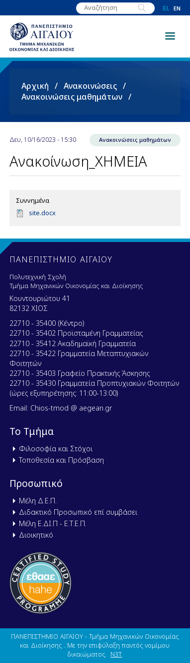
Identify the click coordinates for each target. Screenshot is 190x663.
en (177, 8)
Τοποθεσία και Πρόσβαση (61, 460)
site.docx (42, 212)
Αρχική (35, 85)
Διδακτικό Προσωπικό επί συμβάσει (78, 512)
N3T (116, 654)
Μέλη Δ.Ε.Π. (38, 500)
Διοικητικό (36, 535)
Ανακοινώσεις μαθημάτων (71, 96)
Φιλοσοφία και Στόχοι (56, 448)
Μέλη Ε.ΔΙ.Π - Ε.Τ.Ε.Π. (53, 523)
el (166, 8)
